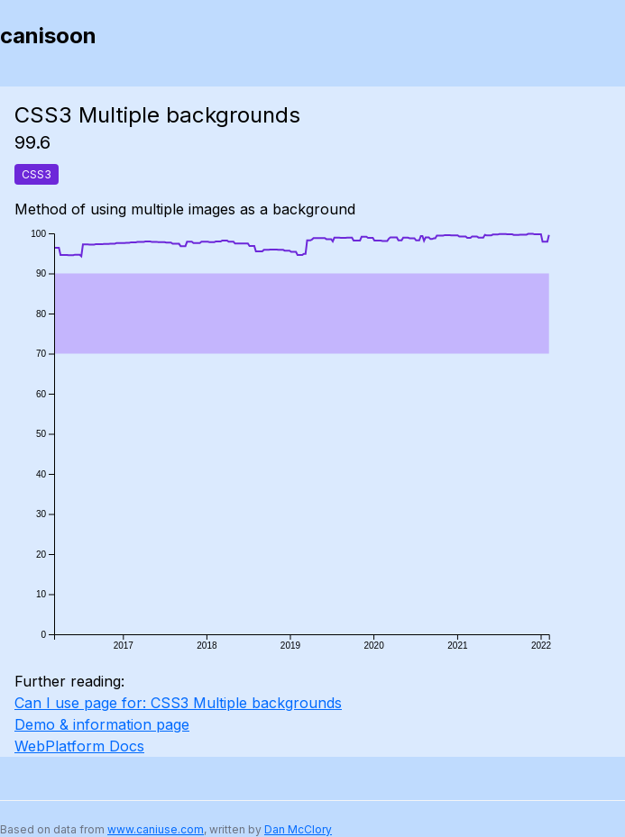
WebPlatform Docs (79, 746)
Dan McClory (298, 829)
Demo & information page (101, 724)
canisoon (48, 36)
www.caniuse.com (155, 829)
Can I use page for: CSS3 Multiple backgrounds (178, 703)
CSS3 (36, 174)
